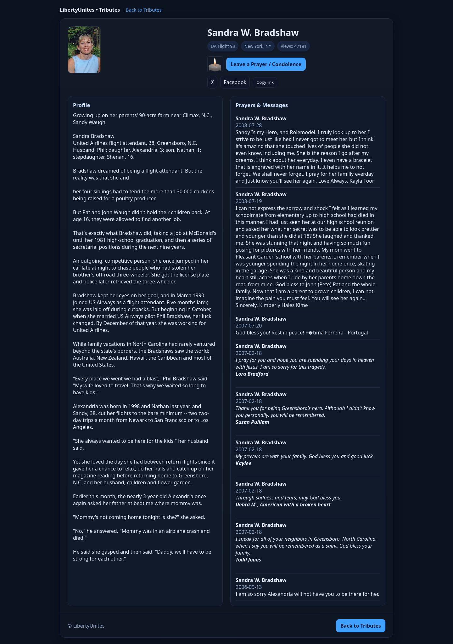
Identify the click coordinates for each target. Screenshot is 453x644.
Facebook (235, 82)
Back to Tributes (144, 10)
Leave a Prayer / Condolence (266, 64)
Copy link (265, 82)
